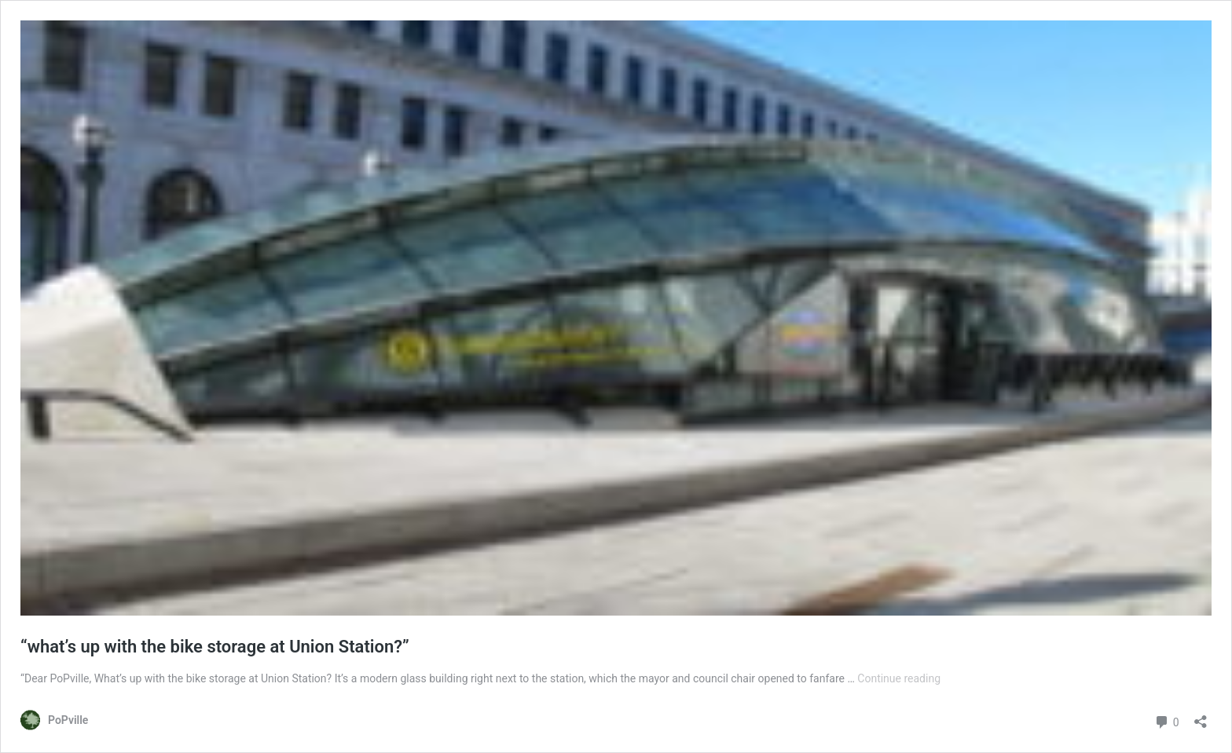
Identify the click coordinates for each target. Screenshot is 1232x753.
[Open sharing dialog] (1201, 716)
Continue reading (898, 678)
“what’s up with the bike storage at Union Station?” (214, 646)
